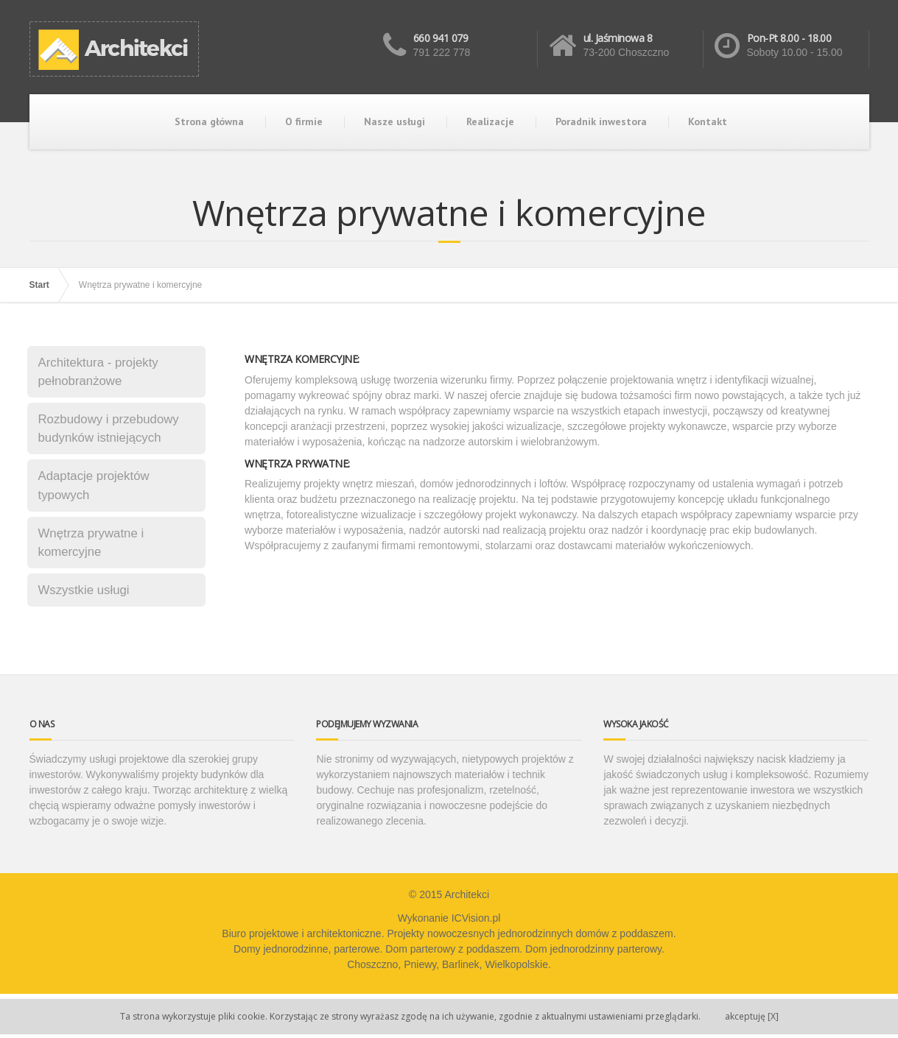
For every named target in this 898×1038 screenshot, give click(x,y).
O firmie (304, 121)
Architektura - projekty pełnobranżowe (98, 372)
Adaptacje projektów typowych (94, 485)
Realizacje (490, 121)
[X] (752, 1016)
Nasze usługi (394, 121)
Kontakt (707, 121)
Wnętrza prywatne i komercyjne (91, 542)
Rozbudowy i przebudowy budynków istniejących (108, 428)
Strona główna (209, 121)
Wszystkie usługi (84, 590)
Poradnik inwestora (601, 121)
